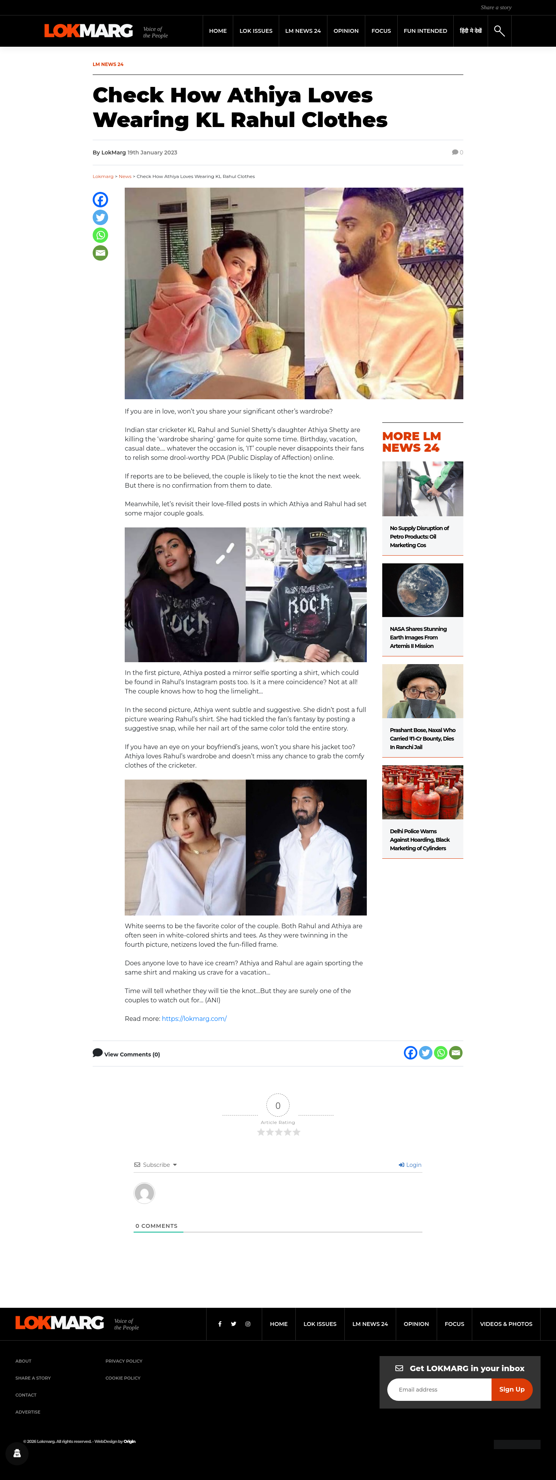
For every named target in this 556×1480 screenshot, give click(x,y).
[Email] (100, 253)
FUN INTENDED (426, 30)
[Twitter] (100, 217)
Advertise (28, 1412)
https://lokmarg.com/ (194, 1018)
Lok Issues (255, 30)
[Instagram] (248, 1324)
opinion (416, 1324)
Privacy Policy (123, 1361)
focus (454, 1324)
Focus (381, 30)
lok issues (319, 1324)
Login (410, 1164)
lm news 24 (370, 1324)
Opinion (346, 30)
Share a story (496, 7)
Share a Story (33, 1378)
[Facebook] (100, 199)
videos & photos (506, 1324)
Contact (25, 1395)
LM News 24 (303, 30)
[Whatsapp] (100, 235)
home (279, 1324)
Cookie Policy (122, 1378)
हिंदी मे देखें (470, 30)
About (23, 1361)
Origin (129, 1441)
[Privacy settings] (17, 1453)
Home (218, 30)
